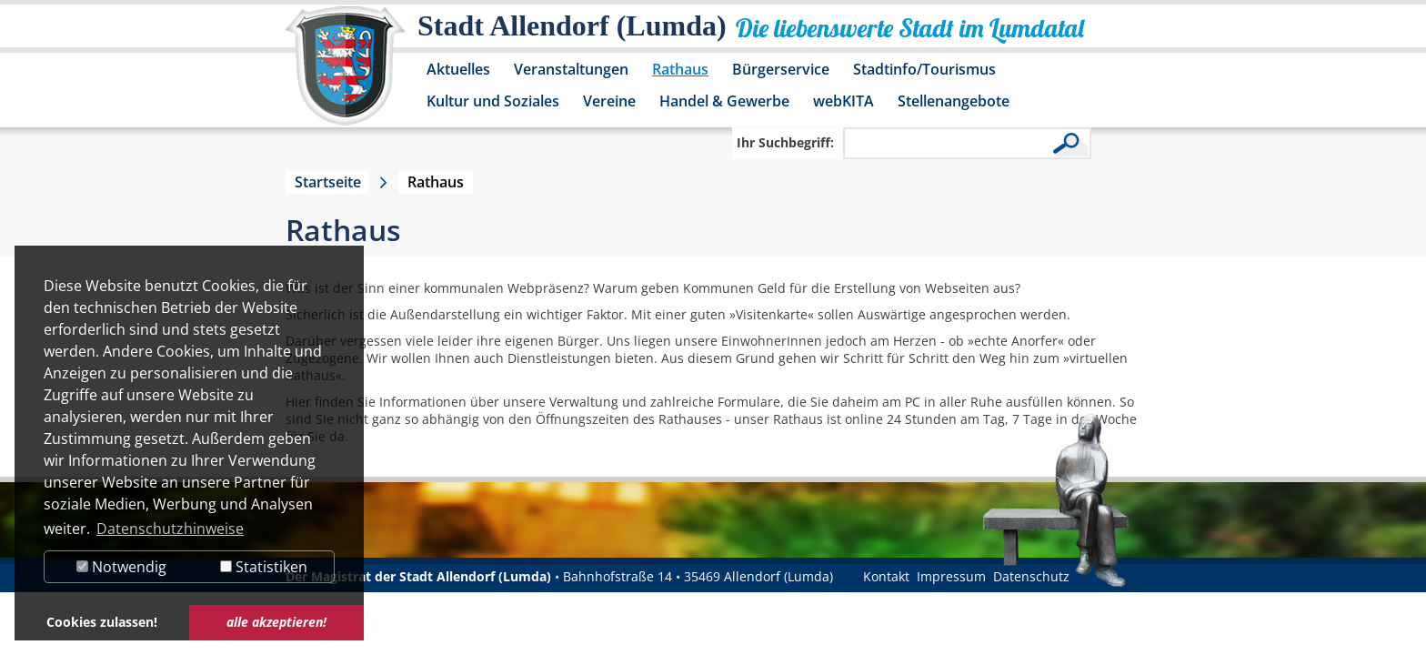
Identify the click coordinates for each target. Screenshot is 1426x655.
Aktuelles (458, 69)
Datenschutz (1031, 576)
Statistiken (263, 567)
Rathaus (680, 69)
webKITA (843, 101)
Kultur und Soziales (493, 101)
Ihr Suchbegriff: (785, 142)
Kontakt (886, 576)
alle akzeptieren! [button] (276, 621)
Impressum (951, 576)
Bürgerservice (780, 69)
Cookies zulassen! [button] (101, 621)
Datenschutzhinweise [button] (170, 529)
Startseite (328, 182)
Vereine (609, 101)
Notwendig (121, 567)
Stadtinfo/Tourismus (924, 69)
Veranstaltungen (571, 69)
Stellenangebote (953, 101)
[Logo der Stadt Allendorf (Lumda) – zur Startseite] (345, 75)
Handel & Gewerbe (724, 101)
